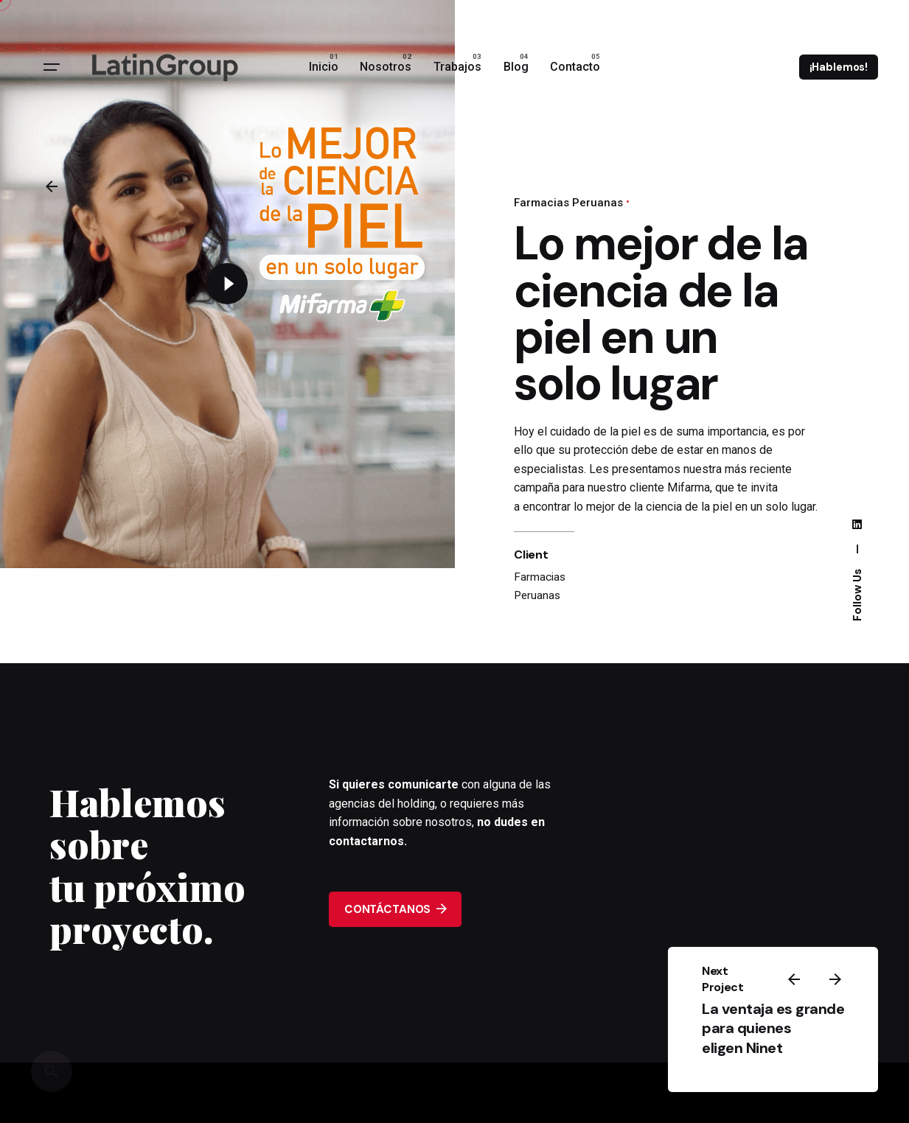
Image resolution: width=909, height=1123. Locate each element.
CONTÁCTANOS (395, 909)
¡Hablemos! (838, 67)
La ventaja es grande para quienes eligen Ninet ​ (773, 1028)
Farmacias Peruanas (568, 202)
